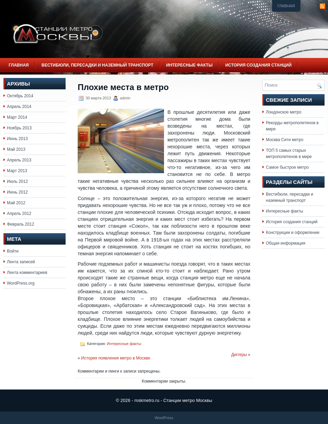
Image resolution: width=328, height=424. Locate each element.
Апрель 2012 (19, 213)
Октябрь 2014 (20, 95)
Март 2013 (17, 170)
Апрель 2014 (19, 106)
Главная (286, 6)
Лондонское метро (283, 112)
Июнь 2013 (17, 138)
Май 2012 (16, 202)
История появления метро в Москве (115, 358)
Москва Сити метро (284, 139)
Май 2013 (16, 149)
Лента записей (21, 261)
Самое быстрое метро (287, 167)
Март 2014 (17, 117)
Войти (13, 251)
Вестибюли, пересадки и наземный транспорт (97, 65)
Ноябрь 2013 (19, 128)
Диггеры (239, 354)
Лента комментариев (27, 272)
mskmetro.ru (146, 400)
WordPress (164, 418)
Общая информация (285, 243)
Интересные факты (189, 65)
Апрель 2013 (19, 160)
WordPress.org (21, 283)
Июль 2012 (17, 181)
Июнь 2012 (17, 192)
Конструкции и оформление (292, 232)
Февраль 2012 (20, 224)
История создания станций (258, 65)
